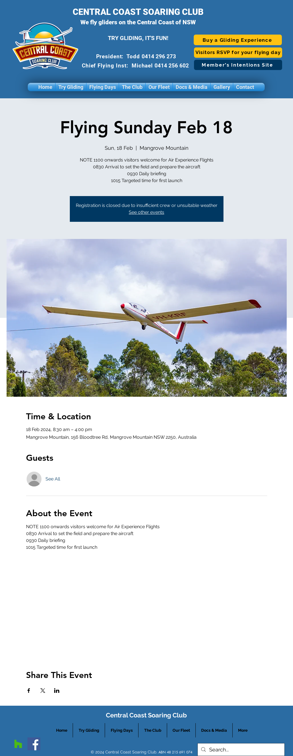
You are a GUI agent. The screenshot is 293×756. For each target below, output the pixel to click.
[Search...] (240, 749)
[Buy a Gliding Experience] (238, 40)
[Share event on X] (42, 690)
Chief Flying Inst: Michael (118, 65)
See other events (146, 212)
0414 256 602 (172, 65)
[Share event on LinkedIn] (57, 690)
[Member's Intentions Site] (238, 65)
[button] (71, 87)
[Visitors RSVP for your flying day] (238, 52)
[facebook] (33, 743)
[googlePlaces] (18, 743)
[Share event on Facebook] (28, 690)
